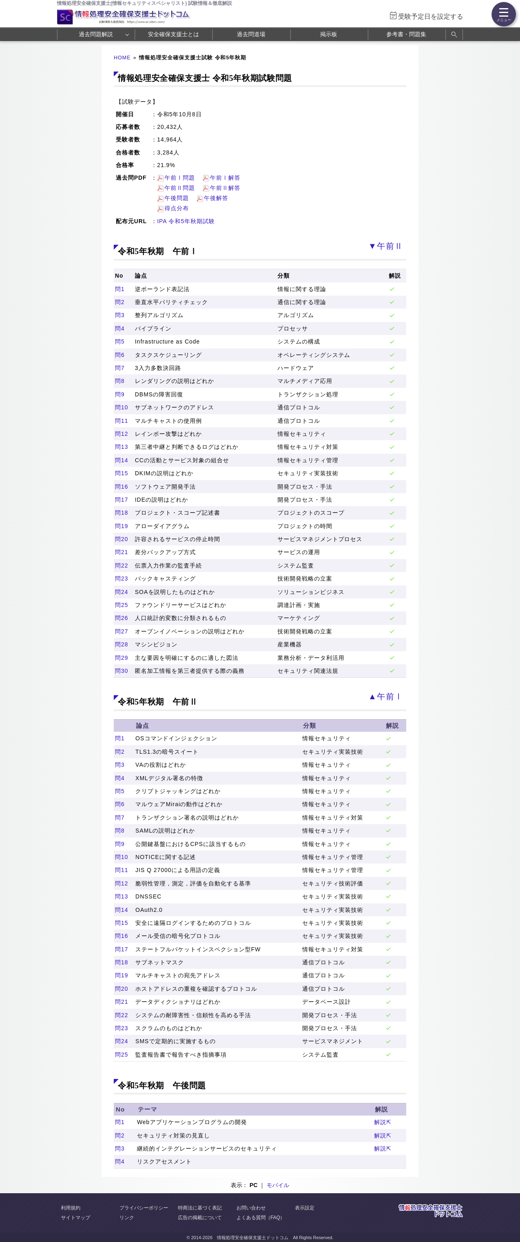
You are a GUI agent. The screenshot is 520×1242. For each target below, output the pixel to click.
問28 (121, 644)
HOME (122, 58)
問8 (120, 381)
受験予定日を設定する (430, 16)
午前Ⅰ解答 (225, 177)
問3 (120, 315)
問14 (121, 460)
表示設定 (304, 1208)
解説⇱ (383, 1122)
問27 (121, 631)
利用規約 (70, 1208)
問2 (120, 302)
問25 (121, 605)
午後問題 (177, 198)
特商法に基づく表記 (200, 1208)
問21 (121, 552)
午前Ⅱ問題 (180, 188)
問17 (121, 499)
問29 (121, 658)
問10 (121, 407)
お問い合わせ (251, 1208)
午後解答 (216, 198)
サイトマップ (75, 1217)
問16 (121, 486)
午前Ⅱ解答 (225, 188)
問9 (120, 394)
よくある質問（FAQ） (260, 1217)
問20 (121, 539)
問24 (121, 592)
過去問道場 (251, 34)
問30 (121, 671)
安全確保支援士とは (173, 34)
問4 (120, 328)
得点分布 (177, 208)
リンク (126, 1217)
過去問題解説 (96, 34)
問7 (120, 368)
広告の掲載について (200, 1217)
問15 (121, 473)
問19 (121, 526)
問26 (121, 618)
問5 (120, 341)
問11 (121, 421)
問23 (121, 578)
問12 (121, 434)
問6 (120, 355)
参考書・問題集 (406, 34)
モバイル (277, 1185)
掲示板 (328, 34)
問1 (120, 289)
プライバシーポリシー (143, 1208)
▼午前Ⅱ (385, 245)
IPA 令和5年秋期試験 (186, 221)
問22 (121, 565)
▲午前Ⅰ (385, 696)
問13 (121, 447)
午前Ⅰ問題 (180, 177)
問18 (121, 512)
